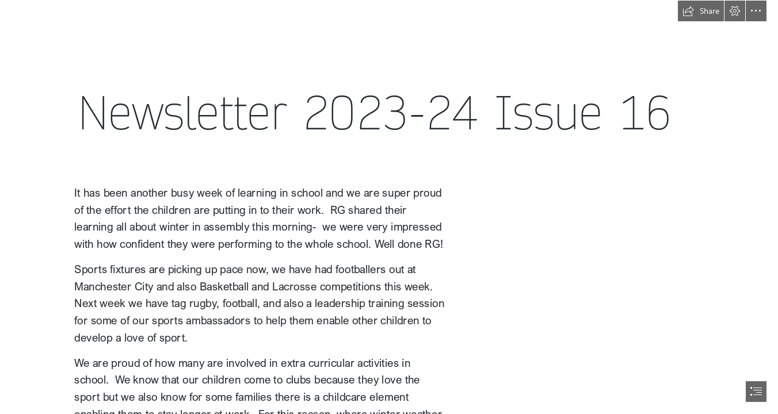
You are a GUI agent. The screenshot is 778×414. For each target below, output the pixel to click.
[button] (701, 11)
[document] (389, 207)
